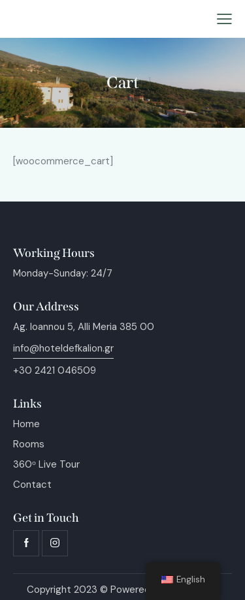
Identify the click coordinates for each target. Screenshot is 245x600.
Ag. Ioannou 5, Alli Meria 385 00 (83, 326)
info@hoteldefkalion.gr (63, 348)
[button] (224, 19)
